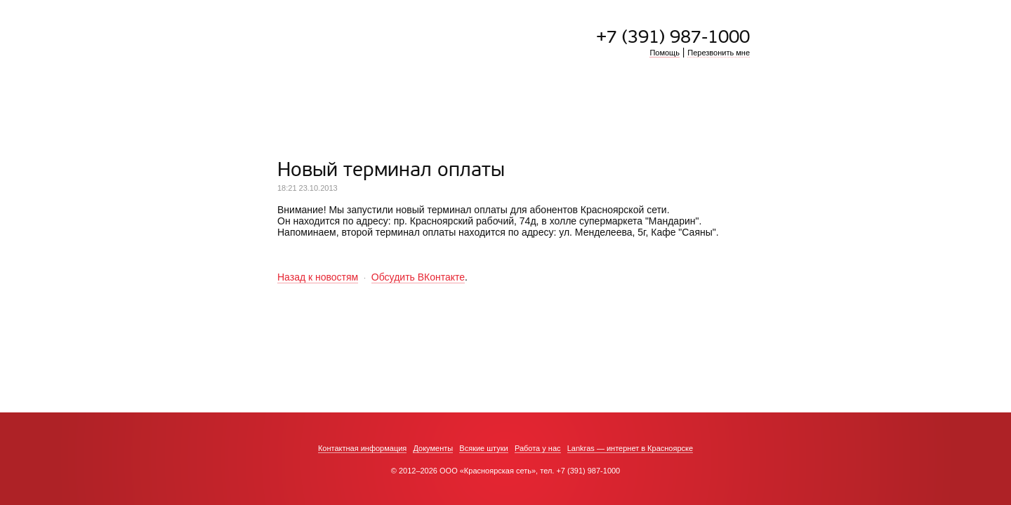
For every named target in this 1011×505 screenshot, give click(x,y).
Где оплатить (592, 100)
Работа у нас (538, 448)
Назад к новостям (317, 277)
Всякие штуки (483, 448)
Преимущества (415, 100)
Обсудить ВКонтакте (418, 277)
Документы (433, 448)
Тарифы (474, 100)
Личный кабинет (665, 100)
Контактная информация (362, 448)
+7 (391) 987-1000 (673, 37)
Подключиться (321, 100)
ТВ (504, 100)
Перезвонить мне (718, 52)
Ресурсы (536, 100)
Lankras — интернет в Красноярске (630, 448)
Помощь (664, 52)
